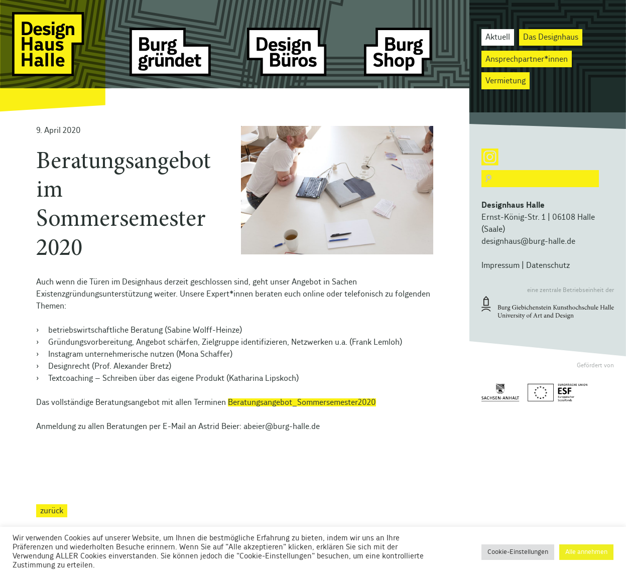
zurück (51, 511)
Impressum (500, 265)
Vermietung (505, 81)
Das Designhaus (550, 37)
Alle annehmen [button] (586, 552)
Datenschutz (548, 265)
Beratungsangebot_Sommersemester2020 (302, 402)
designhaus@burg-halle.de (528, 241)
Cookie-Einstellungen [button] (517, 552)
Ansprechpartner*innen (526, 59)
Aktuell (497, 37)
